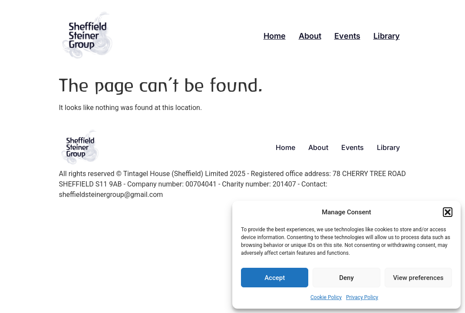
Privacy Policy (362, 297)
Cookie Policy (326, 297)
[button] (447, 212)
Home (275, 35)
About (310, 35)
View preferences (418, 278)
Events (347, 35)
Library (386, 35)
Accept (274, 278)
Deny (346, 278)
